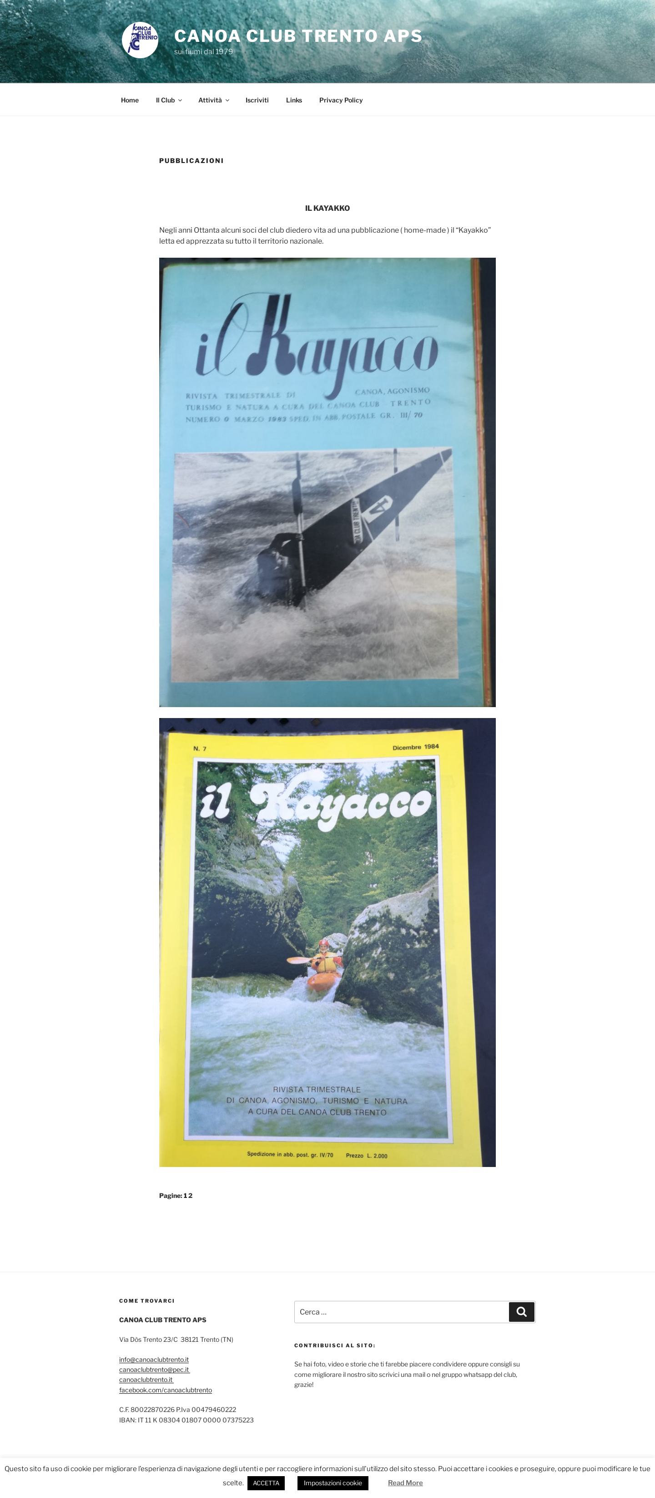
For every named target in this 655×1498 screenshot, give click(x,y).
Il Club (169, 100)
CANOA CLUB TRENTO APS (298, 36)
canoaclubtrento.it (146, 1379)
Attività (214, 100)
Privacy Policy (341, 100)
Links (294, 100)
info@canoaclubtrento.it (154, 1359)
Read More (405, 1483)
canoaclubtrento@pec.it (154, 1369)
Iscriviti (257, 100)
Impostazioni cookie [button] (333, 1483)
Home (130, 100)
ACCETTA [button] (266, 1483)
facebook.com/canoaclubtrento (165, 1390)
